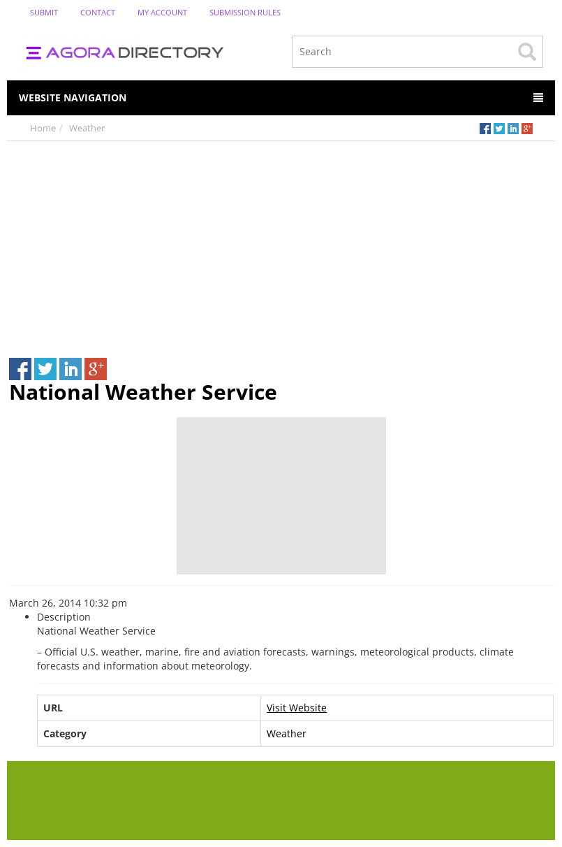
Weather (87, 128)
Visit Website (297, 707)
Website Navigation (281, 97)
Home (43, 128)
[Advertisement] (281, 246)
